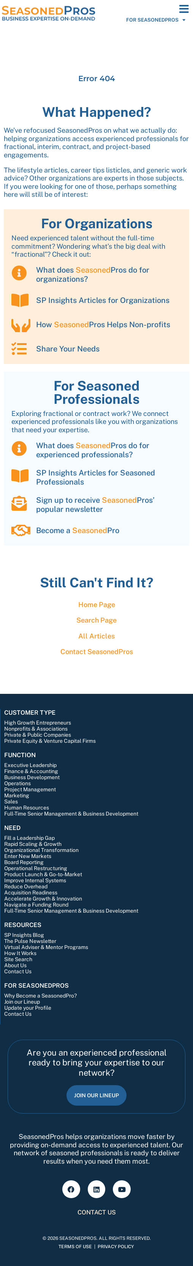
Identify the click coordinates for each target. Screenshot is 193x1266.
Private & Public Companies (37, 735)
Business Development (32, 777)
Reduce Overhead (25, 886)
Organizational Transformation (41, 850)
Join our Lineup (22, 1002)
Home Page (96, 605)
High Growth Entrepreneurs (37, 723)
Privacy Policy (116, 1246)
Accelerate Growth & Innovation (43, 899)
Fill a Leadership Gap (29, 838)
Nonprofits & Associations (36, 729)
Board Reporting (24, 862)
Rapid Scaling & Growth (33, 844)
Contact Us (18, 971)
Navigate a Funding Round (36, 905)
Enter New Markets (27, 856)
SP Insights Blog (24, 935)
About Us (15, 965)
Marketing (16, 795)
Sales (11, 802)
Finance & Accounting (31, 771)
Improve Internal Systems (35, 880)
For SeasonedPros (155, 20)
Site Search (18, 959)
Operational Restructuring (35, 868)
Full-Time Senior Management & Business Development (71, 814)
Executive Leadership (30, 765)
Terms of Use (75, 1246)
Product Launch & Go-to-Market (43, 874)
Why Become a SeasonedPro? (40, 996)
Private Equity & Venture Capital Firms (50, 741)
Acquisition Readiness (30, 892)
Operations (17, 783)
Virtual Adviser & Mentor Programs (46, 947)
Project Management (30, 789)
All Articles (96, 636)
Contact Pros (96, 652)
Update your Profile (27, 1008)
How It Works (20, 953)
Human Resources (26, 808)
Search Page (96, 620)
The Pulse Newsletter (30, 941)
